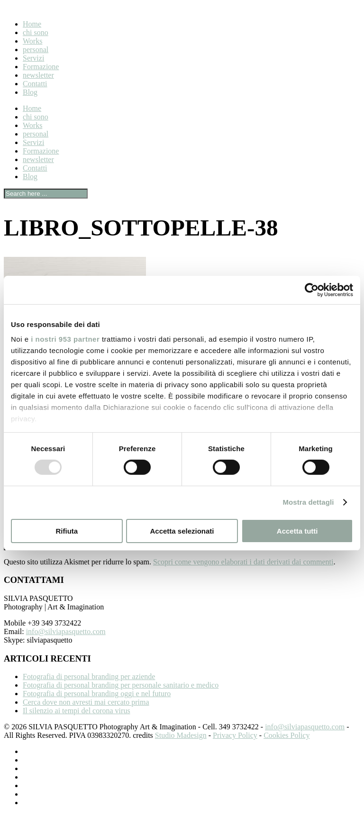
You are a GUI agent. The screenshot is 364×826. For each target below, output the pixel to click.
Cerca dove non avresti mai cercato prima (86, 713)
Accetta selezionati (182, 531)
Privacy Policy (235, 747)
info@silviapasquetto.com (66, 643)
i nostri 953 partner (65, 339)
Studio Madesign (181, 747)
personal (35, 49)
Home (32, 24)
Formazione (41, 67)
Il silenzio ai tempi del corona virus (76, 722)
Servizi (33, 58)
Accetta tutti (297, 531)
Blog (30, 92)
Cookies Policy (286, 747)
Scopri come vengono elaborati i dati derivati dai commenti (243, 573)
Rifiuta (66, 531)
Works (32, 41)
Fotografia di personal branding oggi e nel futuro (97, 705)
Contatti (35, 84)
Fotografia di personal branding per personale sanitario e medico (120, 696)
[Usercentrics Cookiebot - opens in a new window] (311, 289)
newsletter (38, 75)
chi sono (35, 32)
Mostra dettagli (308, 502)
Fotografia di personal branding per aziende (89, 688)
